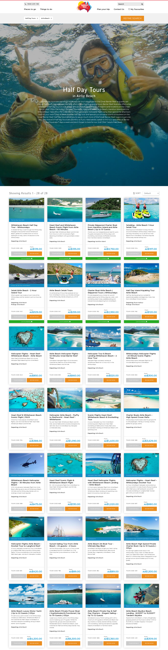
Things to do (46, 9)
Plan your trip (103, 9)
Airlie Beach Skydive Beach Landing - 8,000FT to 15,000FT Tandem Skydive (140, 613)
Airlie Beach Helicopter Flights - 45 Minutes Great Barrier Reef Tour (64, 356)
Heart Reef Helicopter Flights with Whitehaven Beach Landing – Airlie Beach (103, 482)
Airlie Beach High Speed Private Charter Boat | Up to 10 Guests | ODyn (141, 546)
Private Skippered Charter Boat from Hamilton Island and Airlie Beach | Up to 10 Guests (102, 227)
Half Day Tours (31, 18)
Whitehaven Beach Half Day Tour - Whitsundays (24, 226)
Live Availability (26, 258)
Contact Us (119, 9)
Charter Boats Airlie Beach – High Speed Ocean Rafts (139, 416)
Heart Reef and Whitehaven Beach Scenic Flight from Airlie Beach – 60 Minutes (64, 227)
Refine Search (132, 18)
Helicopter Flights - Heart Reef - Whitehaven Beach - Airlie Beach (26, 355)
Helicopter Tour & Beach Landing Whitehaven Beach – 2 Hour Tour (102, 356)
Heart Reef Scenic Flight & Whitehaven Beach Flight (62, 481)
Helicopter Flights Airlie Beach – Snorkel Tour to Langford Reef (26, 545)
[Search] (142, 4)
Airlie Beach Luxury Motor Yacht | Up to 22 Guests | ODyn (26, 612)
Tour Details (19, 253)
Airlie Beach (46, 18)
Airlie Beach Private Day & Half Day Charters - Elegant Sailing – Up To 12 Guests (102, 613)
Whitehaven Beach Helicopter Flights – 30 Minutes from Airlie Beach (26, 482)
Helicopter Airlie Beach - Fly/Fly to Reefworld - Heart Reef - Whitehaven (64, 417)
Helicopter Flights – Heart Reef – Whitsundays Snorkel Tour (141, 481)
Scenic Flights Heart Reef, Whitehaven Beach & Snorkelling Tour (103, 417)
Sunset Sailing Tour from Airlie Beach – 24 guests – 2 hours (64, 545)
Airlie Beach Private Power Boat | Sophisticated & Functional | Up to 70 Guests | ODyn (65, 613)
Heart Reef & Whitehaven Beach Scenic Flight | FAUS (26, 416)
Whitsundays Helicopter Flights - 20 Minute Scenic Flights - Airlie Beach (141, 356)
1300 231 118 (32, 4)
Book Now (34, 253)
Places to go (30, 9)
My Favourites (136, 9)
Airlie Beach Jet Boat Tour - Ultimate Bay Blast (101, 545)
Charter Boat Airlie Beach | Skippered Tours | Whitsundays (102, 291)
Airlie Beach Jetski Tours (61, 290)
